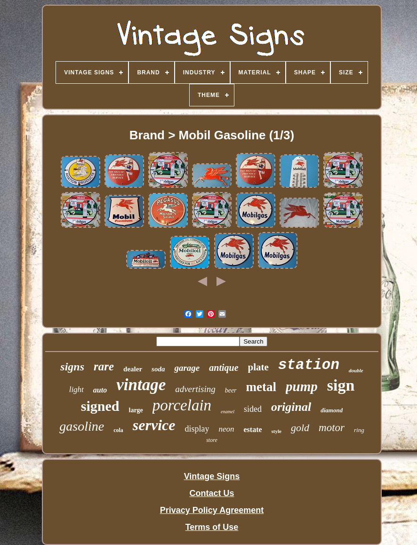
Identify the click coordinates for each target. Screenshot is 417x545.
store (211, 440)
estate (252, 429)
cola (118, 430)
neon (226, 429)
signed (100, 406)
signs (72, 367)
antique (223, 367)
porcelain (181, 405)
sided (253, 409)
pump (302, 386)
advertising (195, 389)
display (196, 428)
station (308, 365)
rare (104, 366)
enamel (227, 411)
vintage (141, 385)
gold (300, 427)
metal (261, 387)
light (76, 389)
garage (187, 368)
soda (158, 369)
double (356, 370)
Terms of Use (212, 527)
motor (332, 427)
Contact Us (211, 493)
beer (231, 390)
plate (258, 367)
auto (100, 390)
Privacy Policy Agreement (212, 510)
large (136, 410)
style (276, 431)
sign (341, 385)
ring (359, 429)
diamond (332, 410)
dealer (132, 369)
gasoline (81, 426)
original (291, 407)
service (154, 425)
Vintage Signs (212, 476)
